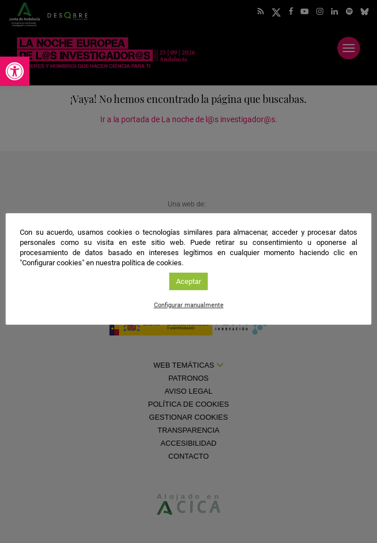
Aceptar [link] (188, 281)
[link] (14, 71)
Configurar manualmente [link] (189, 305)
